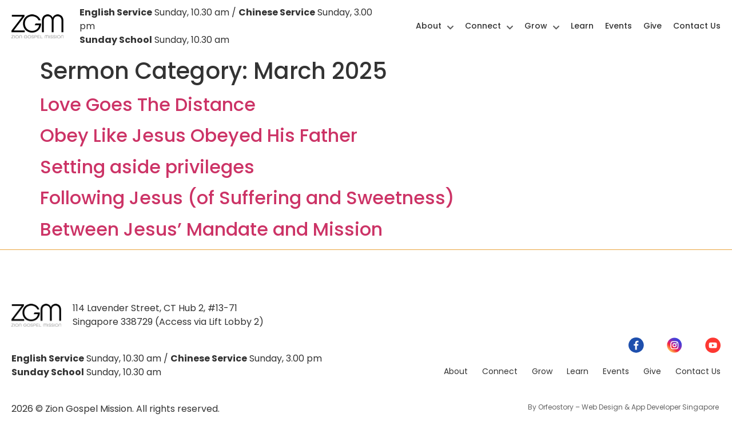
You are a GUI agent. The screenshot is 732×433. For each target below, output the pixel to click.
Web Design (602, 407)
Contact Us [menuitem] (697, 25)
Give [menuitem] (652, 25)
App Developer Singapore (676, 407)
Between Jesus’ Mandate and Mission (211, 229)
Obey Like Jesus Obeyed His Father (198, 135)
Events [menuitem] (618, 25)
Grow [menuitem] (541, 25)
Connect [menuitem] (489, 25)
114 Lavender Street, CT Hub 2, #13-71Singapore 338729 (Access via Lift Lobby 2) (168, 314)
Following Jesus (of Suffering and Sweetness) (247, 197)
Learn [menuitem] (582, 25)
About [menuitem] (434, 25)
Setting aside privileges (147, 167)
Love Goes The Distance (148, 104)
